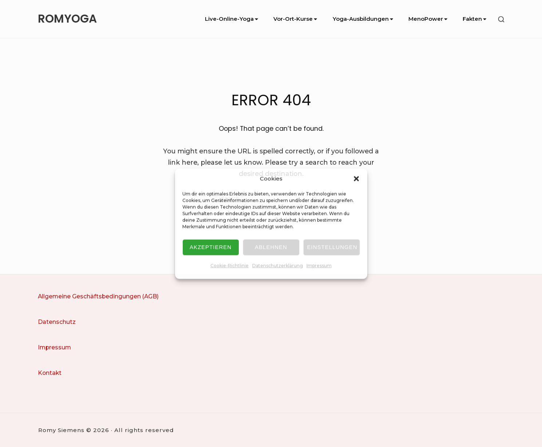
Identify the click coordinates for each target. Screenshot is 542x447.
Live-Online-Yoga (232, 18)
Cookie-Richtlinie (229, 265)
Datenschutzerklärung (277, 265)
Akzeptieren (211, 247)
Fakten (475, 18)
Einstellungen (332, 247)
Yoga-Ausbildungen (363, 18)
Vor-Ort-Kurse (295, 18)
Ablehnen (271, 247)
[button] (356, 178)
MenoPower (428, 18)
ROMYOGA (67, 19)
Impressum (319, 265)
